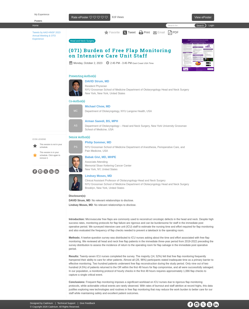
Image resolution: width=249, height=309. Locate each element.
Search (200, 25)
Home (35, 25)
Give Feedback (87, 303)
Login (211, 25)
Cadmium (48, 303)
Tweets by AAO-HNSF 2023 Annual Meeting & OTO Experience (46, 35)
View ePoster (203, 17)
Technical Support (66, 303)
